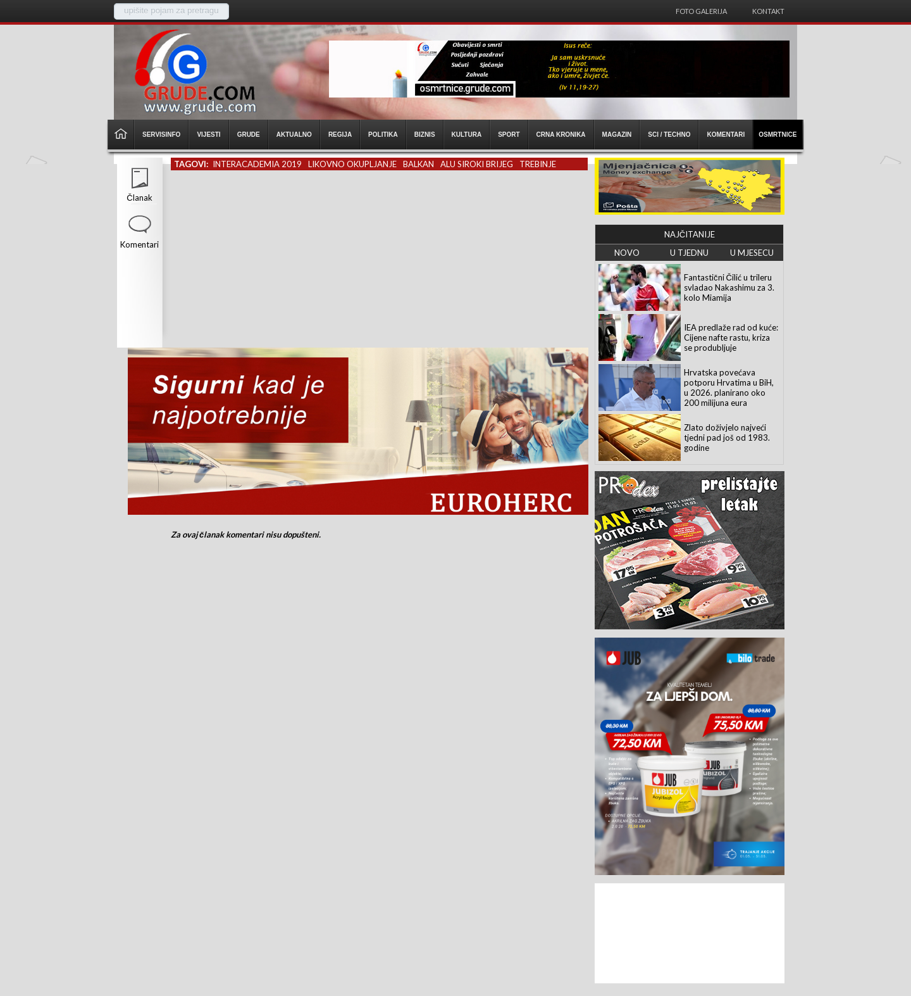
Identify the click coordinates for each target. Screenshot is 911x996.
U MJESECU (752, 253)
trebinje (537, 164)
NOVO (627, 253)
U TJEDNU (689, 253)
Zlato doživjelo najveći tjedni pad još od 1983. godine (727, 437)
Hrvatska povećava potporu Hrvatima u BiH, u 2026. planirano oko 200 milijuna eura (729, 387)
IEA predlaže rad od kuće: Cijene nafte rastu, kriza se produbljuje (731, 337)
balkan (418, 164)
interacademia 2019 (257, 164)
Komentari (139, 244)
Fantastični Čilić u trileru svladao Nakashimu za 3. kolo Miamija (729, 287)
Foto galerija (701, 11)
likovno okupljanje (352, 164)
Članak (139, 197)
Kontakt (768, 11)
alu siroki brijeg (476, 164)
